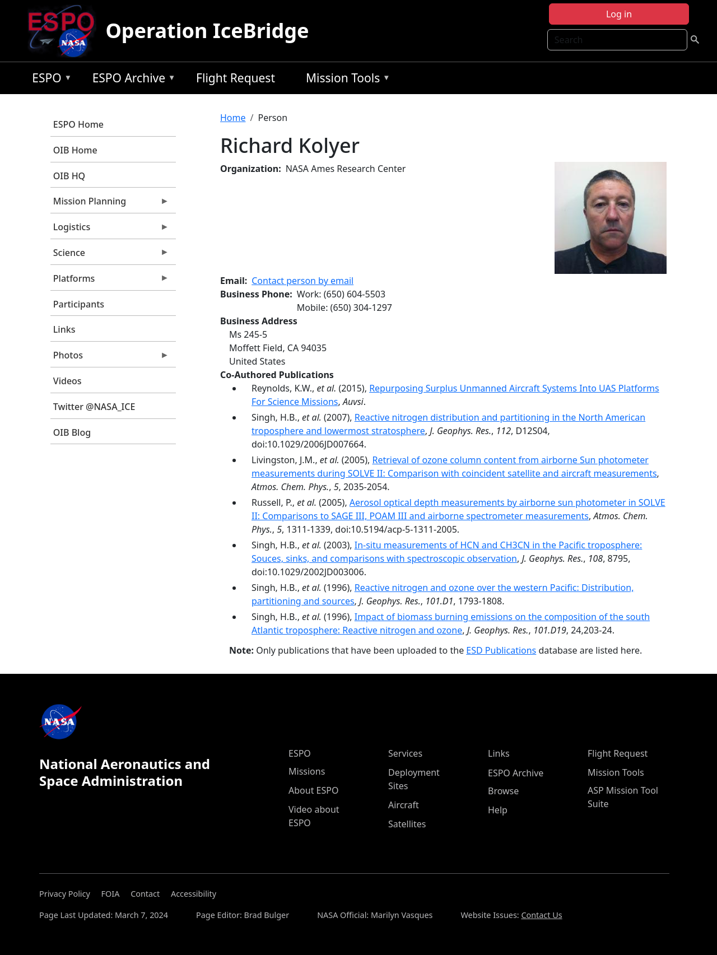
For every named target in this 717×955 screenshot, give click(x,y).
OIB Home (75, 150)
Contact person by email (302, 280)
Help (498, 810)
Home (233, 117)
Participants (78, 304)
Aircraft (403, 805)
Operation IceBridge (207, 30)
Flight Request (235, 78)
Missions (306, 771)
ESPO (49, 80)
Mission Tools (345, 80)
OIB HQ (69, 176)
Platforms (109, 281)
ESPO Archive (131, 80)
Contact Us (541, 915)
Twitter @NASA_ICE (94, 406)
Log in (619, 14)
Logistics (109, 230)
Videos (67, 381)
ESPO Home (78, 124)
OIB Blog (72, 432)
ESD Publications (501, 650)
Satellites (407, 824)
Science (109, 255)
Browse (503, 791)
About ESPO (313, 790)
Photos (109, 358)
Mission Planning (109, 204)
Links (64, 329)
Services (405, 753)
